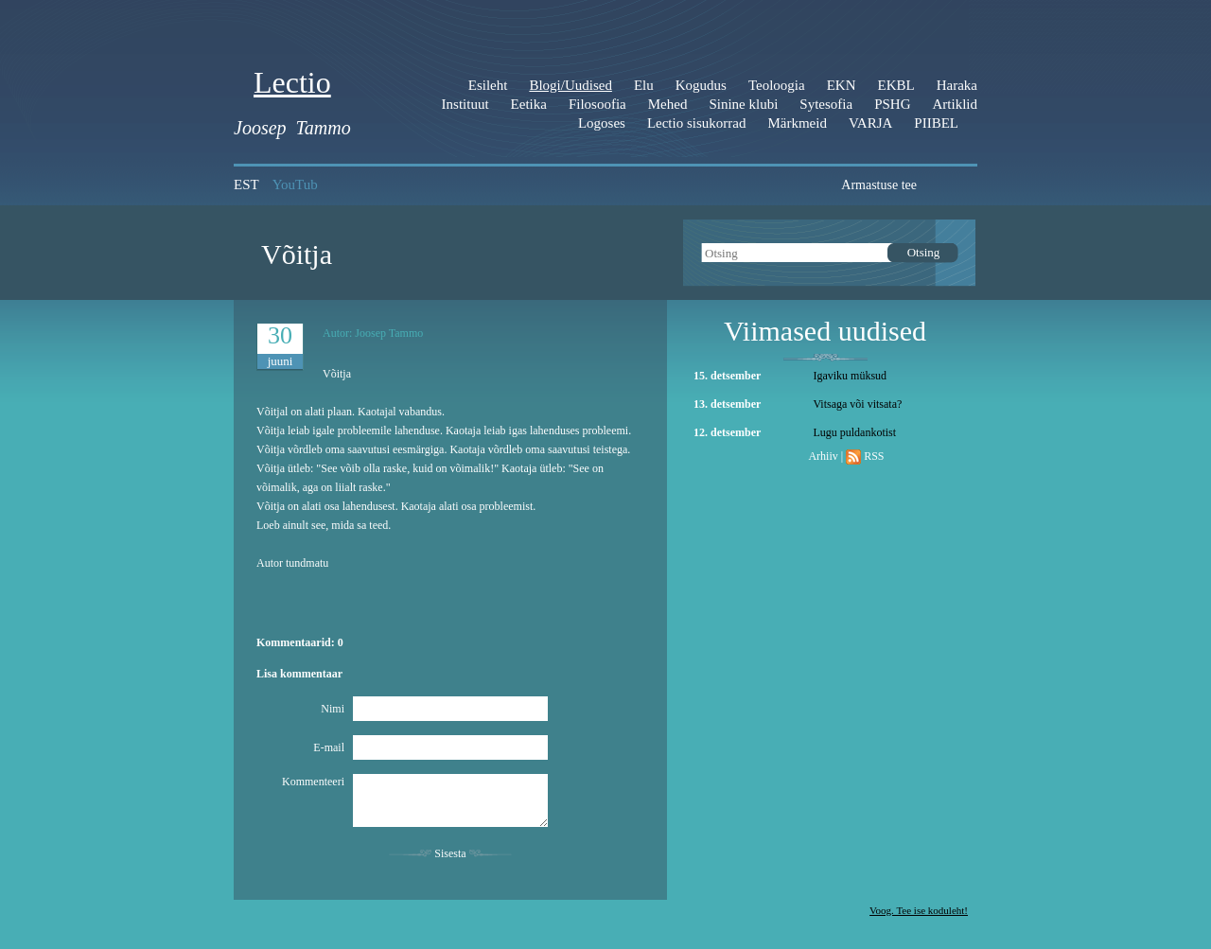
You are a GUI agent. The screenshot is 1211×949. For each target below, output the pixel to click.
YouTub (295, 184)
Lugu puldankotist (854, 432)
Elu (644, 85)
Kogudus (701, 85)
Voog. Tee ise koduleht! (918, 910)
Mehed (668, 104)
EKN (841, 85)
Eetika (529, 104)
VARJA (870, 123)
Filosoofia (597, 104)
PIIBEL (936, 123)
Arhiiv (822, 456)
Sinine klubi (743, 104)
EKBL (896, 85)
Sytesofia (825, 104)
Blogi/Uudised (570, 85)
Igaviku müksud (849, 375)
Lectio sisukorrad (696, 123)
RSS (874, 456)
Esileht (488, 85)
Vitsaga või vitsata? (857, 404)
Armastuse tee (879, 185)
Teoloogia (776, 85)
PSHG (892, 104)
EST (246, 184)
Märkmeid (796, 123)
